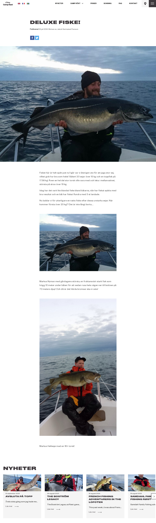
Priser (93, 4)
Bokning (107, 4)
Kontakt (133, 4)
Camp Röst (75, 4)
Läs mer (10, 506)
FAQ (120, 4)
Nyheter (59, 4)
